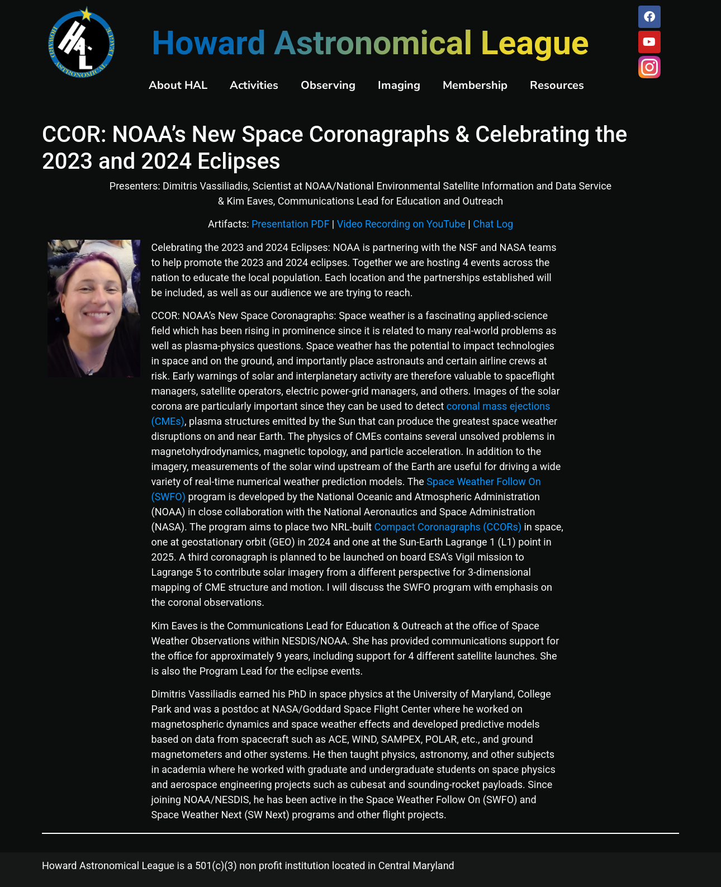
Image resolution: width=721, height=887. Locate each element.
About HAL (178, 85)
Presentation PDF (290, 224)
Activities (254, 85)
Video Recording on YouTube (401, 224)
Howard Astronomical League (370, 42)
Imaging (399, 85)
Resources (557, 85)
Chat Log (493, 224)
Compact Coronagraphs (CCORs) (447, 527)
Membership (475, 85)
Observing (328, 85)
